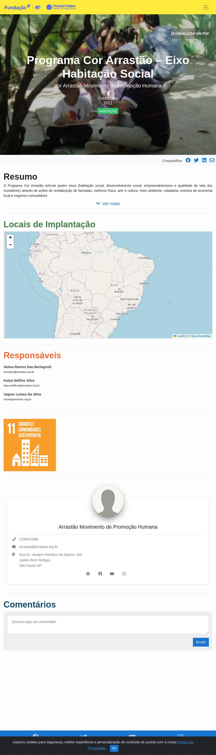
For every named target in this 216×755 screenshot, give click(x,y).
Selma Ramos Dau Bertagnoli (27, 367)
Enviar (201, 642)
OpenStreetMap (201, 336)
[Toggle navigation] (206, 7)
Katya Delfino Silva (19, 380)
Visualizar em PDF (190, 33)
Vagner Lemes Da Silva (22, 394)
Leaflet (179, 336)
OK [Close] (114, 748)
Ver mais (108, 203)
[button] (10, 238)
